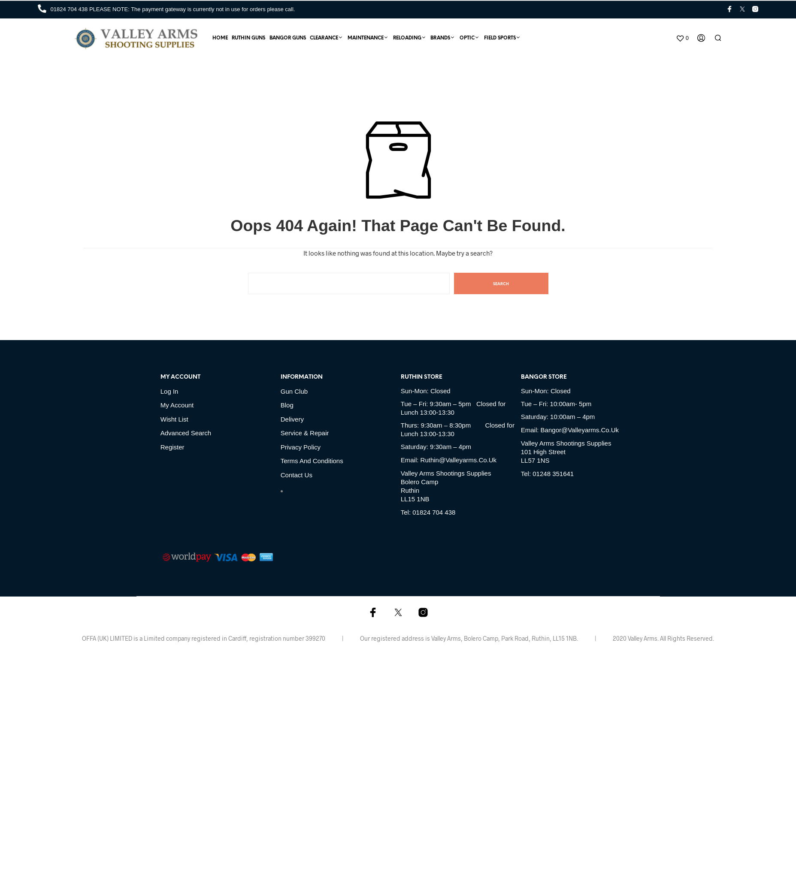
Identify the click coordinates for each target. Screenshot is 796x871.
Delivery (292, 419)
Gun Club (294, 391)
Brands (440, 38)
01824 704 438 (70, 9)
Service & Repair (305, 433)
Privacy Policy (301, 447)
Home (220, 38)
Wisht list (174, 419)
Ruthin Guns (248, 38)
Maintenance (366, 38)
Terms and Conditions (312, 460)
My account (177, 405)
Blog (287, 405)
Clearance (324, 38)
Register (172, 447)
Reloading (407, 38)
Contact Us (296, 475)
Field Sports (500, 38)
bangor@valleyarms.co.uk (580, 430)
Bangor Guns (287, 38)
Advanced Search (185, 433)
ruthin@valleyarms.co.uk (459, 460)
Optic (467, 38)
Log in (169, 391)
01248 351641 (553, 473)
